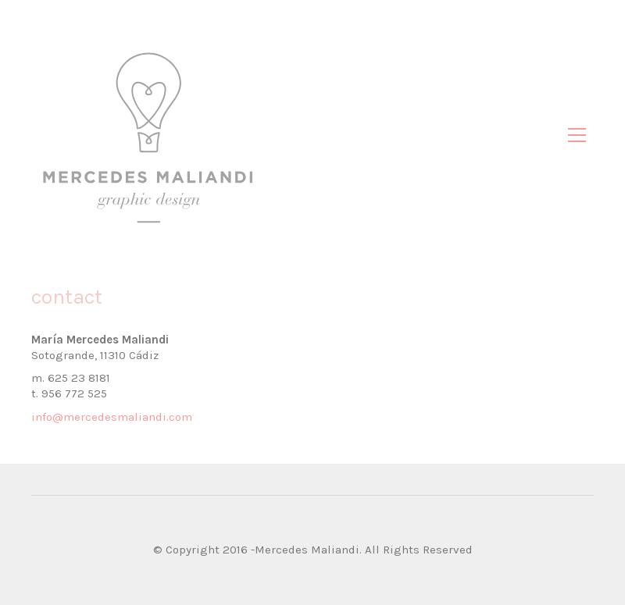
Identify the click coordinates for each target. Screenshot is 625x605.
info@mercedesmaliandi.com (111, 417)
